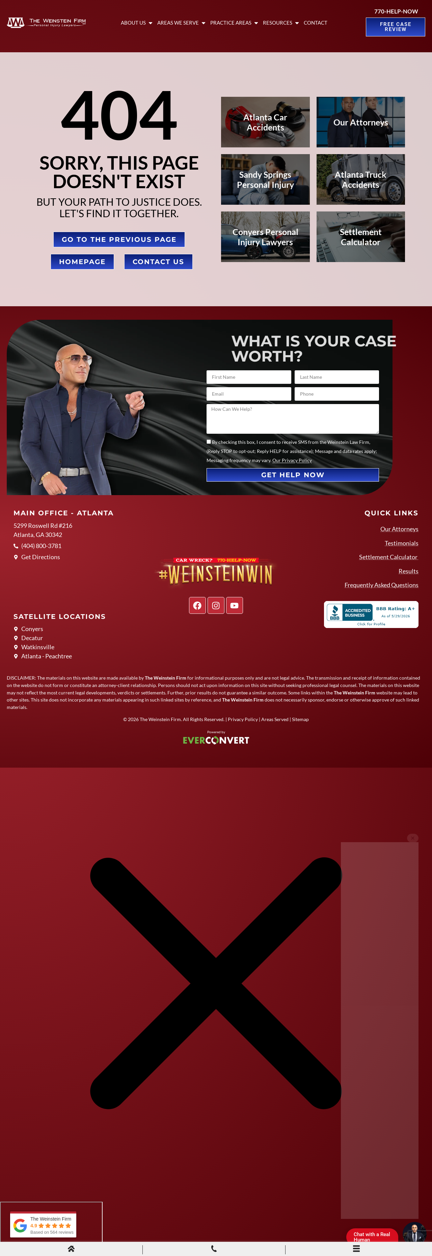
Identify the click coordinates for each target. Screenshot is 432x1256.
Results (408, 571)
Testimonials (401, 543)
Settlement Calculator (388, 557)
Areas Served (275, 719)
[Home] (71, 1249)
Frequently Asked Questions (381, 585)
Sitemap (300, 719)
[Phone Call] (214, 1249)
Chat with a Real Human (374, 1238)
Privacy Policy (243, 719)
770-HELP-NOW (396, 11)
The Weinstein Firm (160, 719)
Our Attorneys (399, 529)
